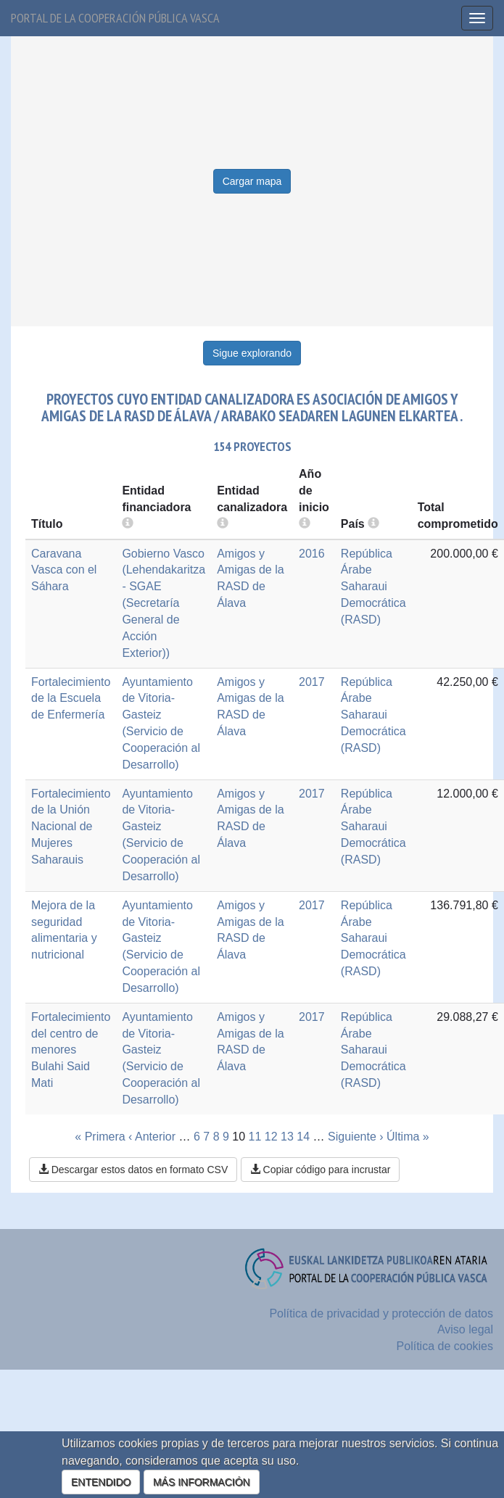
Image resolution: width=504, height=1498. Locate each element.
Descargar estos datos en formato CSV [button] (133, 1169)
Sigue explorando (252, 353)
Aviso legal (465, 1329)
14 (303, 1136)
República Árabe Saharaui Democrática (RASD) (373, 586)
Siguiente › (356, 1136)
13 (287, 1136)
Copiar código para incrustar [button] (320, 1169)
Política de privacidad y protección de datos (381, 1313)
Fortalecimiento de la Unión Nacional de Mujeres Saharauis (70, 826)
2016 (312, 553)
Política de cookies (445, 1346)
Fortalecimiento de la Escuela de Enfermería (70, 698)
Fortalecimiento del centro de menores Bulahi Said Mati (70, 1050)
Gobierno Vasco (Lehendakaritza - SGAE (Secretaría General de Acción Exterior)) (163, 603)
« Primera (100, 1136)
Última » (408, 1136)
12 (271, 1136)
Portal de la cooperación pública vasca (115, 17)
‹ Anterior (151, 1136)
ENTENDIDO (101, 1482)
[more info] (304, 524)
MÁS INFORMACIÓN (201, 1482)
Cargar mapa (252, 181)
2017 (312, 682)
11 (255, 1136)
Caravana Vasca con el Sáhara (63, 570)
